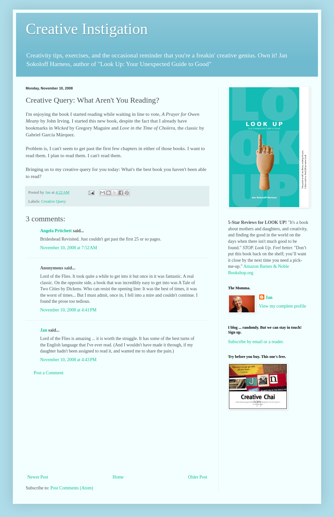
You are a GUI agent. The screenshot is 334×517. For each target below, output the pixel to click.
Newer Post (37, 477)
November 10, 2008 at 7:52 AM (68, 247)
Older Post (197, 477)
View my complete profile (282, 306)
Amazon (251, 266)
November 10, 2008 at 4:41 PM (68, 310)
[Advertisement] (117, 425)
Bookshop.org (240, 272)
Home (118, 477)
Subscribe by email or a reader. (256, 341)
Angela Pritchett (56, 230)
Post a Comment (49, 372)
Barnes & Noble (274, 266)
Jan (43, 330)
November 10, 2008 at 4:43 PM (68, 359)
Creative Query (53, 201)
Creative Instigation (87, 28)
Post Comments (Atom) (71, 488)
